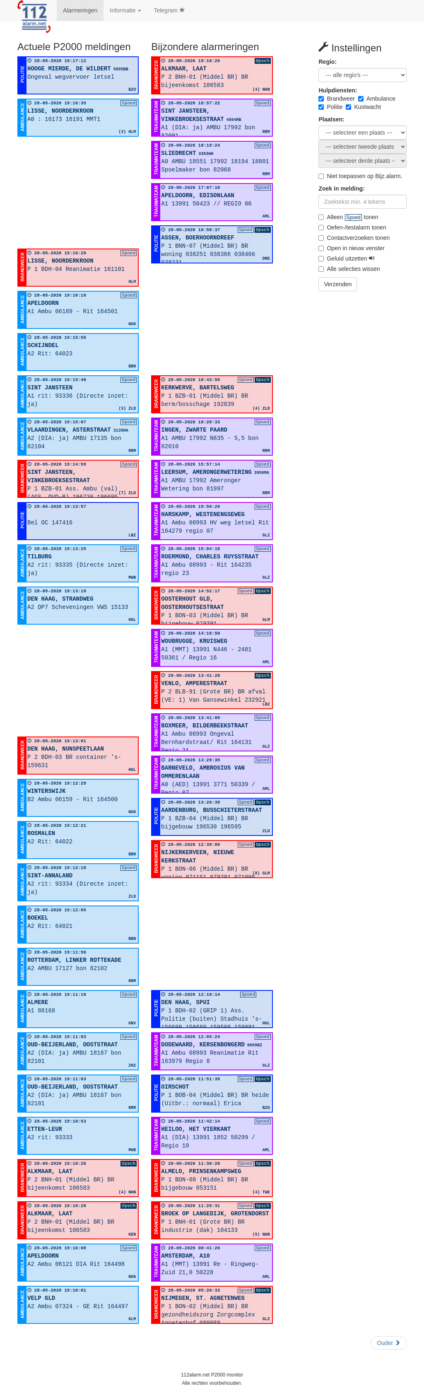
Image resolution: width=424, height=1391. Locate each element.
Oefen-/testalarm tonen (352, 227)
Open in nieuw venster (351, 248)
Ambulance (376, 98)
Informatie (125, 10)
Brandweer (336, 98)
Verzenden (338, 284)
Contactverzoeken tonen (354, 237)
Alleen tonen (348, 217)
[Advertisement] (78, 192)
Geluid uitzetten (346, 258)
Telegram (169, 10)
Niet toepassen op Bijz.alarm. (360, 176)
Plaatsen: (331, 119)
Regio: (327, 61)
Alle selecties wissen (349, 269)
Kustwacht (363, 107)
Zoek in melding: (341, 188)
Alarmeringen (80, 10)
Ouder (388, 1343)
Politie (330, 107)
